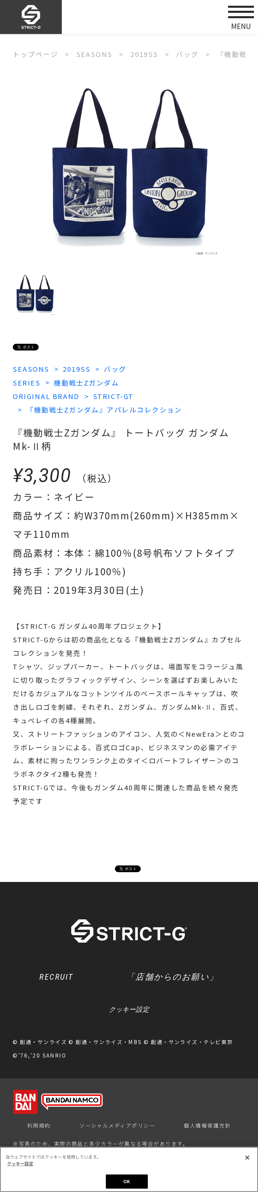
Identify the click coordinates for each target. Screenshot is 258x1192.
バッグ (115, 369)
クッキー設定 (129, 1009)
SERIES (26, 383)
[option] (129, 166)
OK (126, 1181)
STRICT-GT (113, 396)
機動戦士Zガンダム (86, 383)
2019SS (77, 369)
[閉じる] (247, 1157)
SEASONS (31, 369)
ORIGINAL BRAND (46, 396)
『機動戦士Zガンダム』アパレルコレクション (104, 410)
